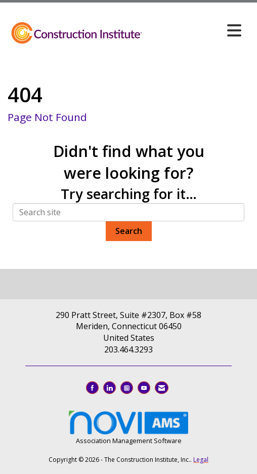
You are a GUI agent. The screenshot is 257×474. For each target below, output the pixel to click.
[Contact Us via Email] (161, 387)
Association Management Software (129, 427)
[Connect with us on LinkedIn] (109, 387)
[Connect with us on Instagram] (126, 387)
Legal (200, 459)
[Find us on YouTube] (144, 387)
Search (128, 230)
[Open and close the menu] (195, 30)
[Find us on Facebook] (92, 387)
